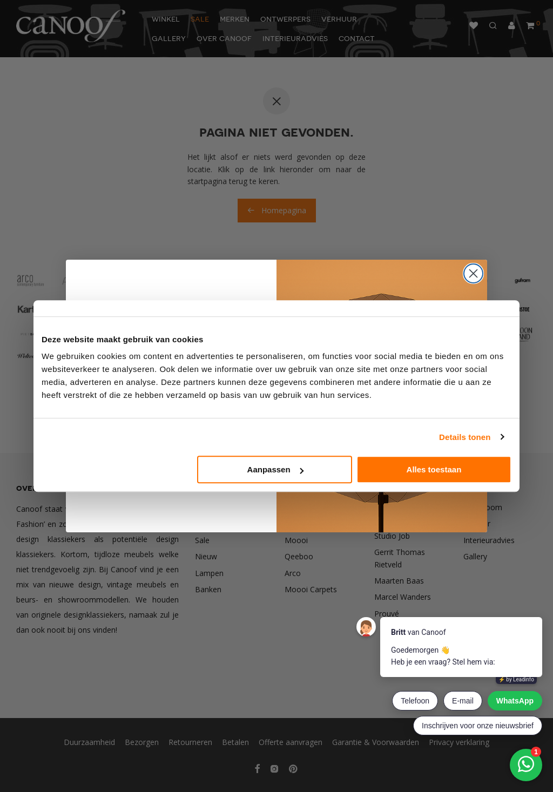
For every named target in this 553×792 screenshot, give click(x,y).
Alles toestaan (434, 469)
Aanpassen (275, 469)
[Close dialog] (473, 273)
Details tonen (464, 437)
